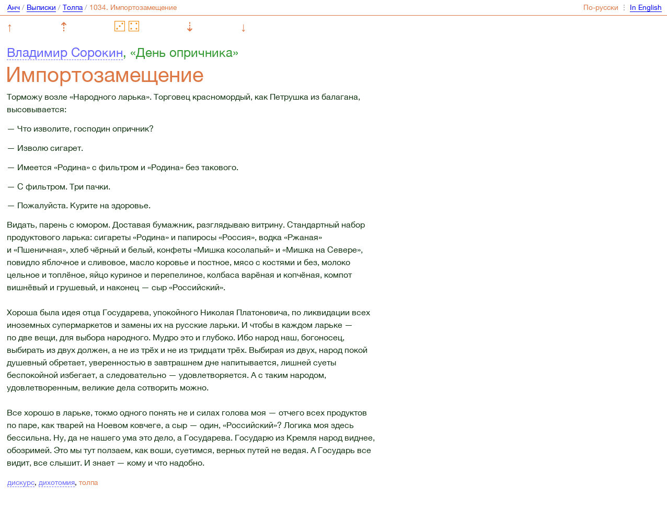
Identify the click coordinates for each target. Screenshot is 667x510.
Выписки (41, 7)
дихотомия (57, 482)
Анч (13, 7)
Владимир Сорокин (65, 52)
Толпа (73, 7)
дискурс (20, 482)
